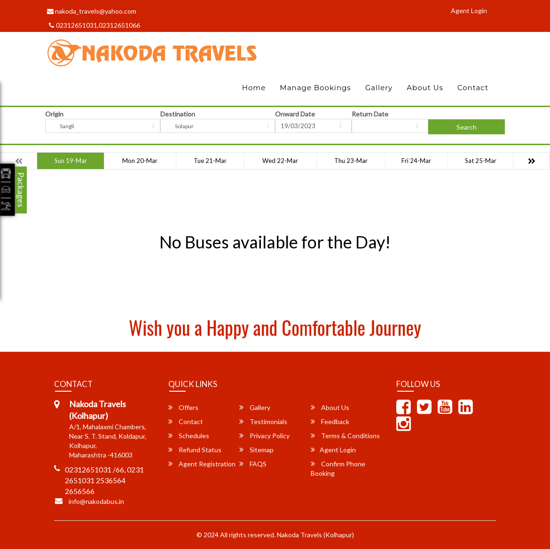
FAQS (253, 464)
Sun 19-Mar (71, 160)
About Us (425, 87)
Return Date (370, 114)
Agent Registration (202, 464)
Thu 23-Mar (351, 160)
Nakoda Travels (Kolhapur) (315, 535)
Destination (177, 114)
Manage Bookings (315, 87)
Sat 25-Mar (480, 160)
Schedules (188, 436)
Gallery (379, 87)
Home (254, 87)
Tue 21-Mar (210, 160)
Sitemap (256, 450)
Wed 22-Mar (280, 160)
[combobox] (102, 126)
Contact (472, 87)
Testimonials (263, 421)
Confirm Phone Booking (338, 468)
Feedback (330, 421)
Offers (183, 407)
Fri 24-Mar (416, 160)
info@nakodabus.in (96, 501)
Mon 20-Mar (139, 160)
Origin (54, 114)
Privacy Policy (264, 436)
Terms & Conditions (345, 436)
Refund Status (194, 450)
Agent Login (469, 11)
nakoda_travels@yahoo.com (91, 11)
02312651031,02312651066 (94, 25)
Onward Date (295, 114)
